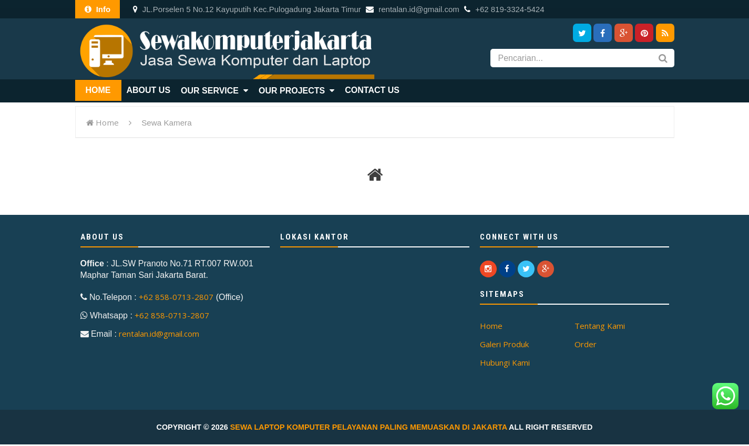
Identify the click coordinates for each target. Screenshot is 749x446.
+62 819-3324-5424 (504, 9)
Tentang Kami (599, 325)
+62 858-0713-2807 (176, 297)
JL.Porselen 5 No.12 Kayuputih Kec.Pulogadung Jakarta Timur (247, 9)
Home (107, 122)
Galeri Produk (504, 344)
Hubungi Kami (505, 362)
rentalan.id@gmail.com (412, 9)
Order (585, 344)
